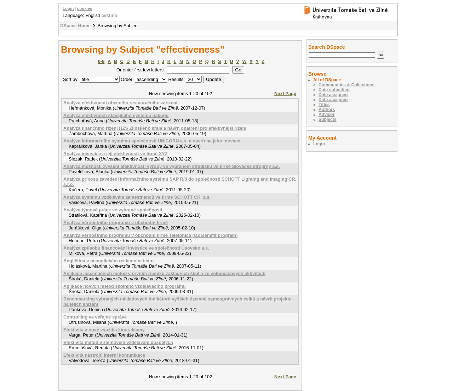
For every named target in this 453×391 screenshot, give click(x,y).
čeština (109, 15)
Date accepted (333, 99)
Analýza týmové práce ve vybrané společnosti (112, 209)
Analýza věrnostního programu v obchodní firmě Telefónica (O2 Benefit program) (150, 235)
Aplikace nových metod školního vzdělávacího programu (124, 286)
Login (68, 8)
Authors (327, 109)
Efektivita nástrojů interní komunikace (104, 355)
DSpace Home (75, 25)
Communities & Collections (346, 84)
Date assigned (333, 94)
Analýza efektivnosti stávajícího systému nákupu (115, 115)
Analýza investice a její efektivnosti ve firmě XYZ (115, 153)
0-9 (101, 61)
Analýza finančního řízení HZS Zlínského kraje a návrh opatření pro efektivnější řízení (154, 128)
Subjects (328, 119)
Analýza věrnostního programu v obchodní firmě (115, 222)
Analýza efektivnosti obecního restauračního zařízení (120, 102)
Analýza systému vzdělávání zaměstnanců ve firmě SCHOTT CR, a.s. (137, 197)
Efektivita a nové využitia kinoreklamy (104, 329)
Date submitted (334, 89)
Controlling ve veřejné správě (95, 317)
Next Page (285, 93)
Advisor (326, 114)
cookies (84, 8)
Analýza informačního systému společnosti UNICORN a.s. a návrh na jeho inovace (151, 141)
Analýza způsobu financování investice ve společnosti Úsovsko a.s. (136, 248)
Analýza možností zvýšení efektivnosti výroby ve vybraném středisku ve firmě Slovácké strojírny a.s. (171, 166)
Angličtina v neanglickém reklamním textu (108, 260)
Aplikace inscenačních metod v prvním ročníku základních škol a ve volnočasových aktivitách (164, 273)
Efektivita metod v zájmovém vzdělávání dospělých (118, 342)
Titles (324, 104)
